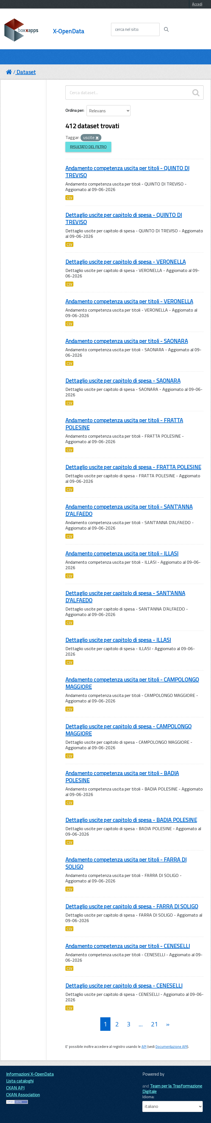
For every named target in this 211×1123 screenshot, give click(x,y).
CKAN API (15, 1087)
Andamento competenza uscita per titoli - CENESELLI (127, 946)
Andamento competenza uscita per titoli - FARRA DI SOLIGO (126, 863)
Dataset (26, 72)
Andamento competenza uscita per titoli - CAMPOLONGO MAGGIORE (132, 683)
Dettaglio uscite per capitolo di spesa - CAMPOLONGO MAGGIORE (128, 730)
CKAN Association (23, 1094)
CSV (69, 197)
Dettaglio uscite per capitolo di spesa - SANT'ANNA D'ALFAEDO (125, 596)
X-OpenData (68, 31)
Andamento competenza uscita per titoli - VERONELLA (129, 301)
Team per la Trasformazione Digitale (172, 1089)
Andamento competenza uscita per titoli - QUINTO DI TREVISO (127, 171)
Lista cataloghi (20, 1081)
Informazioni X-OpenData (30, 1074)
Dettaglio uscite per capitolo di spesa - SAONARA (123, 380)
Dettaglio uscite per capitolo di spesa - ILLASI (118, 640)
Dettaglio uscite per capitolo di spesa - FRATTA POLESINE (133, 467)
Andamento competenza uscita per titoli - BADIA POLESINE (122, 776)
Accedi (197, 4)
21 (154, 1024)
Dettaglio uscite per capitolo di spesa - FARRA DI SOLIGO (131, 906)
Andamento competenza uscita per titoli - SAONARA (126, 341)
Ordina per (74, 110)
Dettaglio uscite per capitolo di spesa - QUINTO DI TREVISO (123, 218)
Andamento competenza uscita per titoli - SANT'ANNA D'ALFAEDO (129, 510)
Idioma (147, 1097)
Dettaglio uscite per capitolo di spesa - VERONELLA (125, 261)
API (143, 1046)
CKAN (151, 1080)
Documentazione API (171, 1046)
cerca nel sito (126, 29)
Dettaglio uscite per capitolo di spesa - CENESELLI (123, 985)
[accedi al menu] (190, 29)
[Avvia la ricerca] (166, 29)
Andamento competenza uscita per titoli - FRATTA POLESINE (124, 424)
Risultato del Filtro (88, 147)
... (140, 1024)
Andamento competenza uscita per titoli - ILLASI (122, 553)
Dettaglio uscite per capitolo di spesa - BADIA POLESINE (131, 820)
